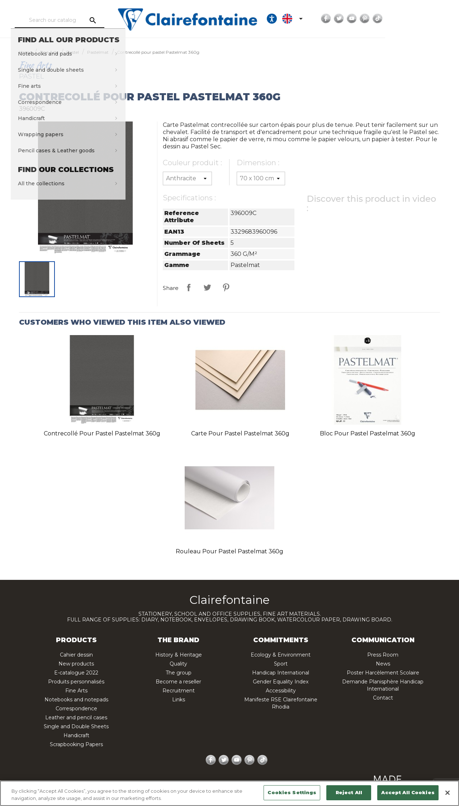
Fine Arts (76, 690)
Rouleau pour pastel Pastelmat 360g (229, 551)
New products (76, 663)
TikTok (436, 18)
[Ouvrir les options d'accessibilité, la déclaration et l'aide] (330, 19)
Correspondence (76, 708)
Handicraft (76, 735)
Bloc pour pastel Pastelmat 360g (367, 433)
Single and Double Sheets (76, 726)
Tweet (207, 287)
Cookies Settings (292, 792)
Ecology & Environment (281, 655)
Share (188, 287)
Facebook (384, 18)
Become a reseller (178, 681)
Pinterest (423, 18)
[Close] (447, 793)
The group (178, 672)
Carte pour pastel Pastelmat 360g (240, 433)
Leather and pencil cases (76, 717)
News (383, 663)
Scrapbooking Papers (76, 744)
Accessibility (281, 690)
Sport (281, 663)
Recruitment (178, 690)
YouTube (410, 18)
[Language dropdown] (352, 19)
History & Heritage (178, 655)
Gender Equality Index (280, 681)
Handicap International (280, 672)
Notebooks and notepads (76, 699)
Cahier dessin (76, 655)
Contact (383, 698)
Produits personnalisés (76, 681)
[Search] (77, 20)
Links (178, 699)
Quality (178, 663)
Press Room (382, 655)
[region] (229, 793)
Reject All (349, 792)
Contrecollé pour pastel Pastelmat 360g (102, 433)
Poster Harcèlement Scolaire (383, 672)
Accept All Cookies (407, 792)
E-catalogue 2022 (76, 672)
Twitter (397, 18)
